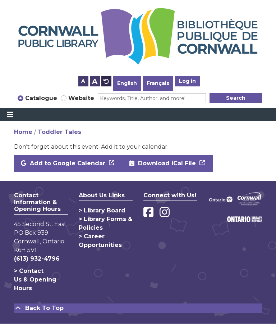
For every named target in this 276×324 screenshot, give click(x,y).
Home (23, 132)
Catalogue (41, 98)
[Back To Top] (138, 308)
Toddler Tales (59, 132)
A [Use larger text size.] (94, 81)
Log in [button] (187, 81)
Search (235, 98)
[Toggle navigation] (10, 115)
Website (81, 98)
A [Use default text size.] (106, 81)
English (127, 83)
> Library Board (102, 210)
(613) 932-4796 (37, 258)
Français (158, 83)
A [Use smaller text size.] (83, 81)
